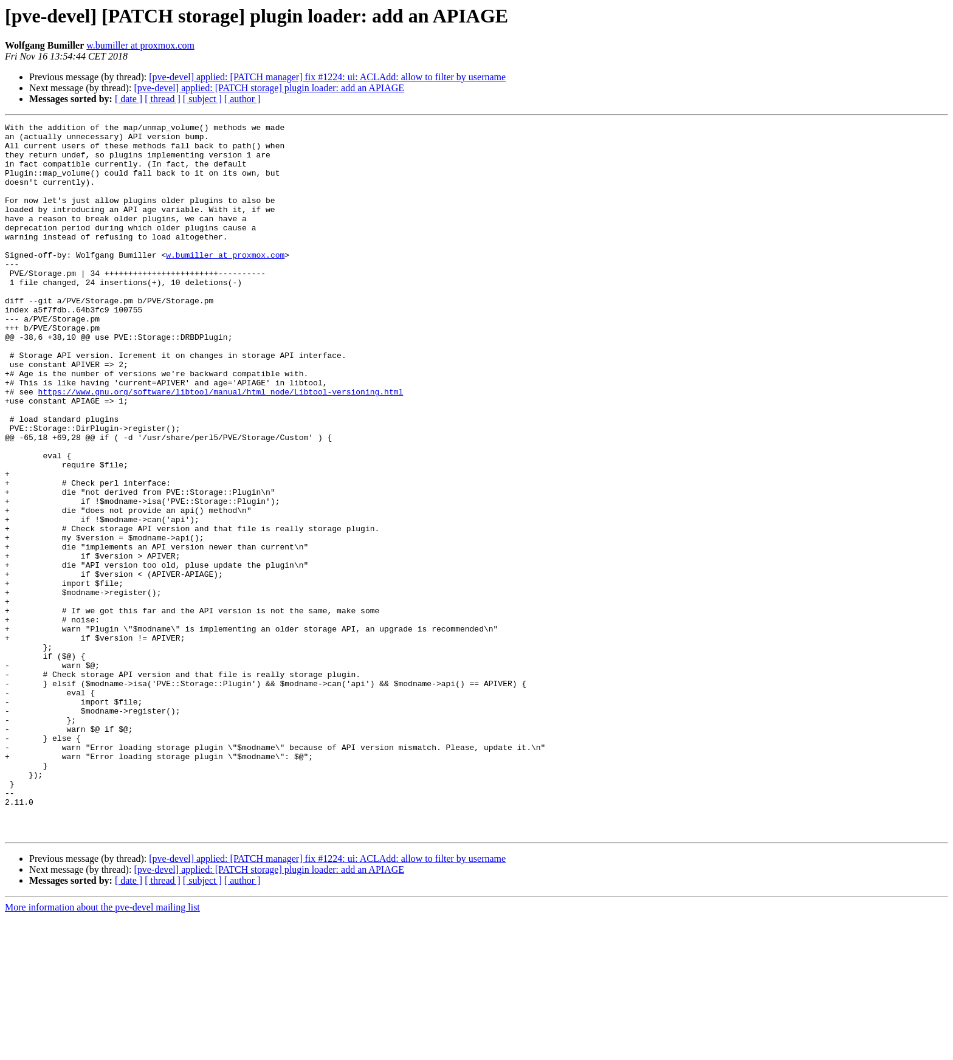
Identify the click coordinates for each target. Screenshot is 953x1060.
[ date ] (128, 99)
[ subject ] (202, 99)
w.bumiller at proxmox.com (140, 45)
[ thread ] (163, 99)
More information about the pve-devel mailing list (102, 1049)
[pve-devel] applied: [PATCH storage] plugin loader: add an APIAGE (269, 88)
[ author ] (242, 99)
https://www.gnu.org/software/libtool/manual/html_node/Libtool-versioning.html (221, 446)
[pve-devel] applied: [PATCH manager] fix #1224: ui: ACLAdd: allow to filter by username (327, 77)
